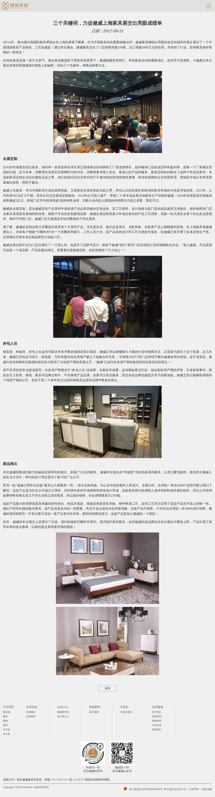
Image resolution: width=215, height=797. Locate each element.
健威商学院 (63, 712)
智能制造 (156, 720)
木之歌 (6, 734)
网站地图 (207, 789)
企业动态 (156, 725)
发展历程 (156, 716)
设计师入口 (63, 716)
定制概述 (31, 712)
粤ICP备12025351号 (174, 789)
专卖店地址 (126, 712)
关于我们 (156, 712)
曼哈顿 (6, 712)
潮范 (5, 725)
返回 (107, 688)
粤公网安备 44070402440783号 (146, 789)
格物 (5, 720)
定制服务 (31, 716)
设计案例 (94, 712)
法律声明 (194, 789)
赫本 (5, 716)
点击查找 (78, 779)
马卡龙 (6, 729)
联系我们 (156, 729)
